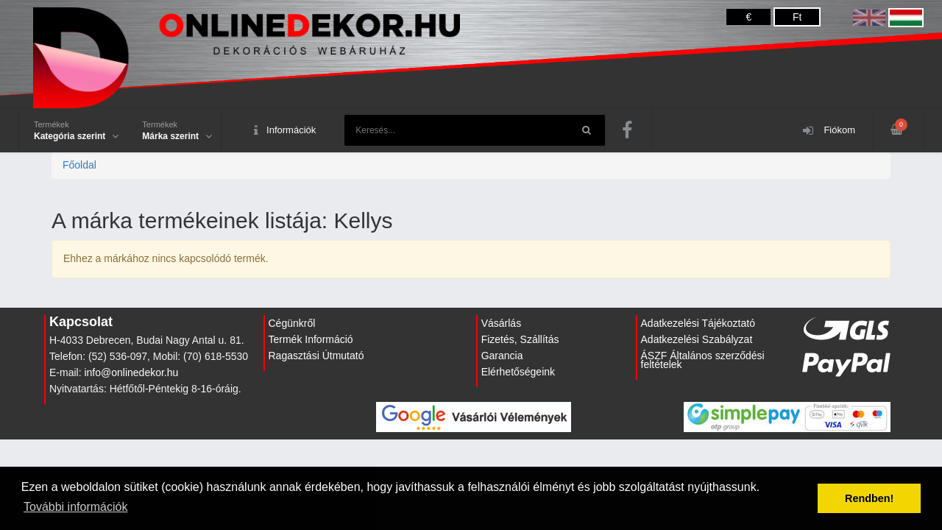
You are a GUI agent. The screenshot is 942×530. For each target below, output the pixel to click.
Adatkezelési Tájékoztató (698, 323)
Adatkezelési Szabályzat (697, 339)
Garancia (502, 355)
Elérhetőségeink (518, 372)
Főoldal (79, 165)
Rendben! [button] (869, 498)
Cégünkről (292, 323)
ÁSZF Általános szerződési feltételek (703, 360)
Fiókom (829, 130)
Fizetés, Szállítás (520, 339)
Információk (285, 130)
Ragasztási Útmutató (316, 355)
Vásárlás (501, 323)
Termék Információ (311, 339)
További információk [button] (75, 507)
